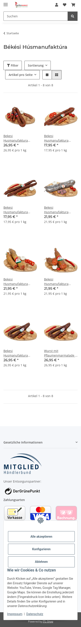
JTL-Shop (48, 621)
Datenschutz (34, 614)
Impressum (14, 614)
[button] (56, 4)
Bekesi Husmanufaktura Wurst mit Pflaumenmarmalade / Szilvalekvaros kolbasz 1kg (19, 353)
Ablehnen (41, 561)
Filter (12, 65)
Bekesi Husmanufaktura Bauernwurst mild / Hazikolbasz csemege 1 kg (60, 138)
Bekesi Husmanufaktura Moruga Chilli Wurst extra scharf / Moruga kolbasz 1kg (19, 138)
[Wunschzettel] (64, 4)
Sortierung (36, 65)
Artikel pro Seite (21, 75)
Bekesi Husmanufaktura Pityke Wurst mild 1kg (59, 209)
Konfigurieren (41, 549)
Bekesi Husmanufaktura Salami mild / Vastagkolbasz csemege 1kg (15, 281)
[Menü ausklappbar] (5, 2)
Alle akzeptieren (41, 536)
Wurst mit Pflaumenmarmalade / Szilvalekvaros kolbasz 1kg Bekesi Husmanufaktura (60, 353)
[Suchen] (35, 16)
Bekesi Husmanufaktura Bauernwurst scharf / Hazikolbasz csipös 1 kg (18, 209)
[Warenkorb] (73, 4)
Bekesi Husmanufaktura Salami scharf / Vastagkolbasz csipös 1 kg (60, 281)
